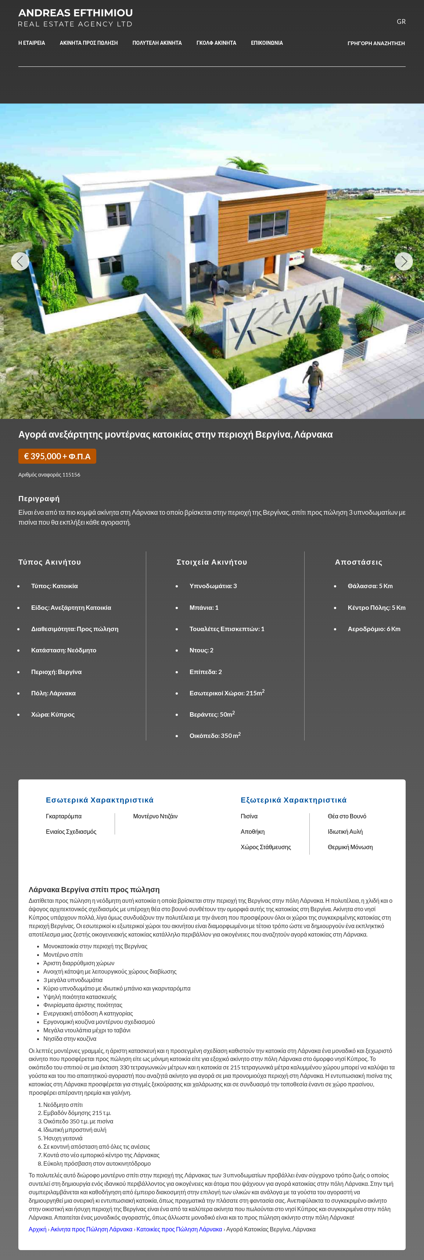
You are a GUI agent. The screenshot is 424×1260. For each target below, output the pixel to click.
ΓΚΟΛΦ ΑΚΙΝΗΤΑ (216, 43)
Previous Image (20, 261)
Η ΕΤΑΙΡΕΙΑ (31, 43)
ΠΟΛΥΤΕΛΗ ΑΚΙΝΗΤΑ (157, 43)
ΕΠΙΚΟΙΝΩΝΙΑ (267, 43)
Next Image (403, 261)
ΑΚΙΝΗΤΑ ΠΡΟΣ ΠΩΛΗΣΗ (89, 43)
